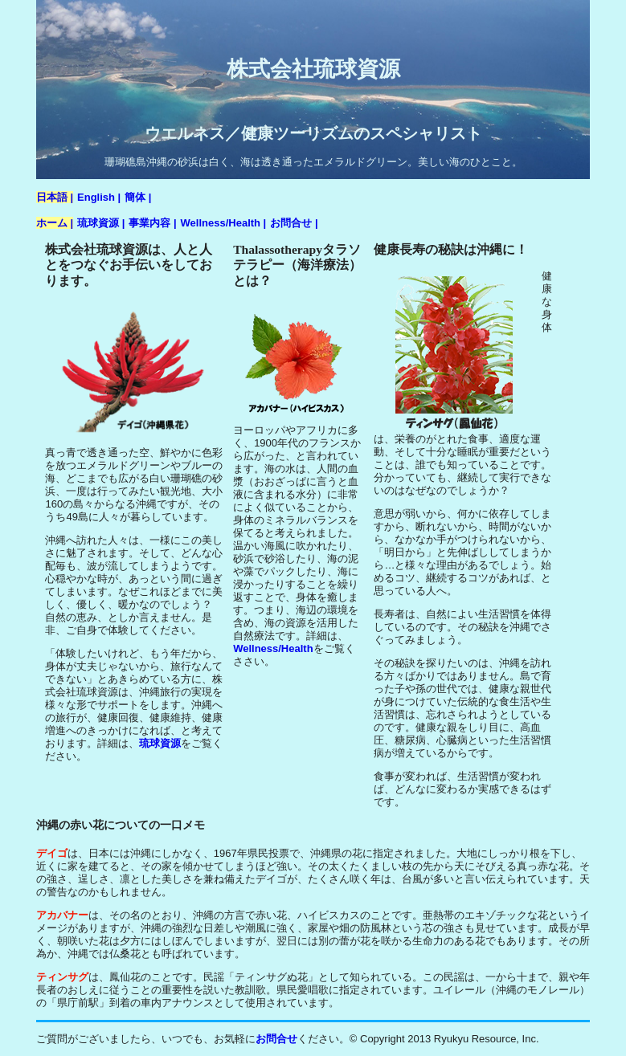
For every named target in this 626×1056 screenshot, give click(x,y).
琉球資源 (160, 743)
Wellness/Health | (224, 223)
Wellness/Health (273, 648)
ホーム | (54, 223)
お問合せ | (293, 223)
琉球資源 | (101, 223)
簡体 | (138, 197)
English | (99, 197)
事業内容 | (152, 223)
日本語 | (54, 197)
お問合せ (276, 1039)
